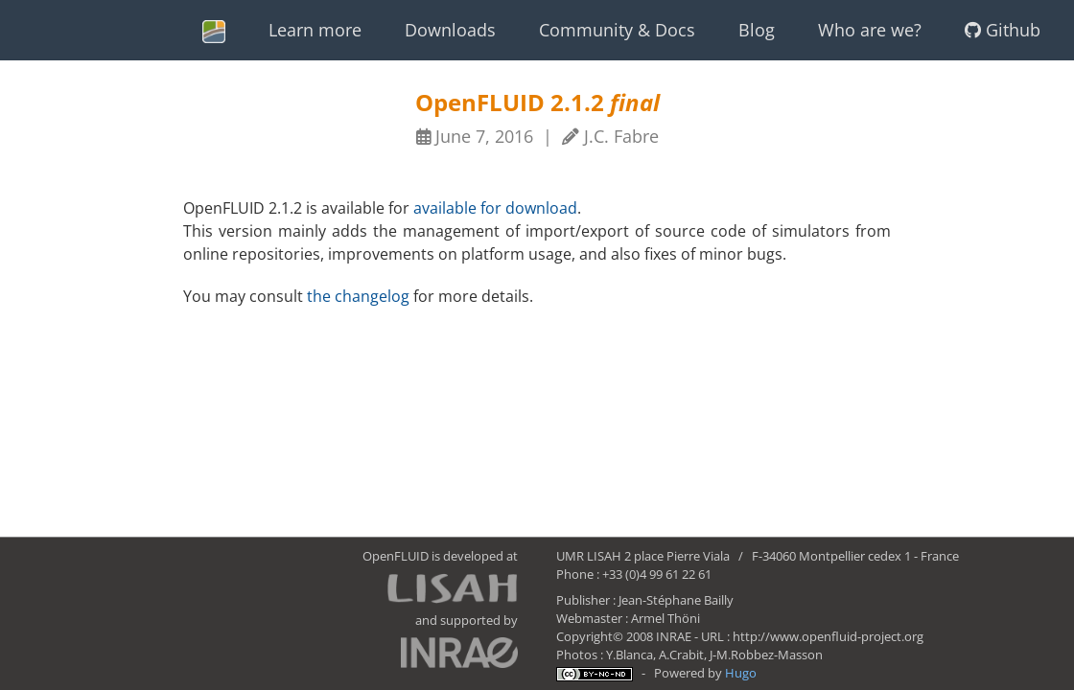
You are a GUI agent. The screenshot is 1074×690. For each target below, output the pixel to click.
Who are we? (870, 29)
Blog (756, 29)
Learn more (315, 29)
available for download (495, 207)
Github (1002, 29)
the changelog (358, 296)
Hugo (741, 672)
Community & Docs (617, 29)
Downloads (450, 29)
